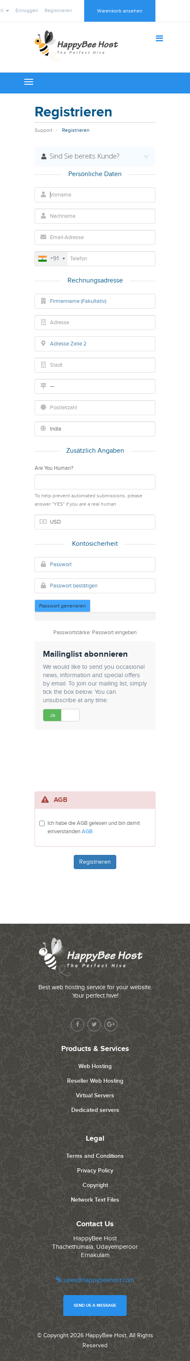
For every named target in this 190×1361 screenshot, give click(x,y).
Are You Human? (54, 468)
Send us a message (95, 1305)
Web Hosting (95, 1066)
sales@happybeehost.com (95, 1280)
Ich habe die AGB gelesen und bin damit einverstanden (94, 827)
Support (43, 130)
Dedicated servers (95, 1110)
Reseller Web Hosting (95, 1080)
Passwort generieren (62, 606)
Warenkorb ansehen (119, 11)
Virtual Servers (95, 1095)
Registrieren (58, 10)
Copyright (95, 1185)
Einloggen (26, 10)
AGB (87, 831)
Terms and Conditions (95, 1155)
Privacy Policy (95, 1170)
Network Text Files (95, 1199)
